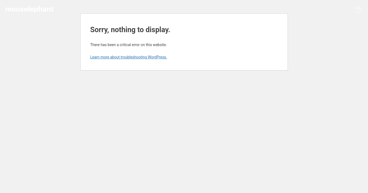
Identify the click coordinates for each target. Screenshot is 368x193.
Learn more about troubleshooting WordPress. (128, 57)
